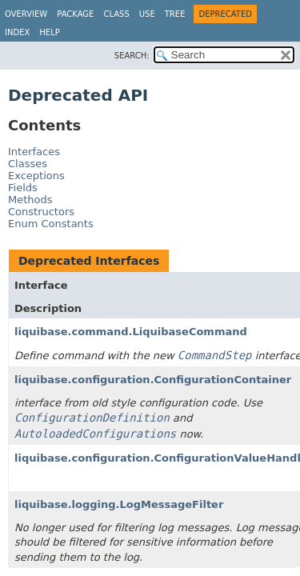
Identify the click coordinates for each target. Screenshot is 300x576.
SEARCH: (132, 55)
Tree (175, 14)
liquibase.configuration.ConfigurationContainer (152, 380)
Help (49, 32)
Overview (26, 14)
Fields (23, 188)
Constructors (41, 212)
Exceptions (36, 176)
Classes (27, 164)
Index (17, 32)
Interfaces (34, 152)
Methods (30, 200)
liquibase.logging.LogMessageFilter (118, 504)
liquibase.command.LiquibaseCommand (130, 332)
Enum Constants (51, 224)
